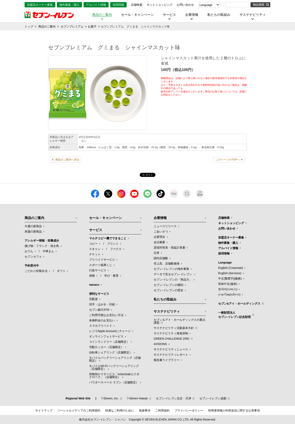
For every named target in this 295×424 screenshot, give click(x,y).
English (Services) (229, 273)
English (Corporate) (230, 267)
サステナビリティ (252, 14)
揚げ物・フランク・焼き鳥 (42, 246)
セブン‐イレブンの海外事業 (171, 268)
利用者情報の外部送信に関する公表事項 (234, 410)
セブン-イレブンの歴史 (168, 290)
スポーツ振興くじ (100, 265)
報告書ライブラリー (166, 360)
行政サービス (97, 270)
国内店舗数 (161, 258)
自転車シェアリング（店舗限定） (110, 352)
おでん (29, 251)
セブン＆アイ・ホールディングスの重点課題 (179, 321)
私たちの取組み (218, 14)
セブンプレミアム (72, 26)
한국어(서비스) (227, 289)
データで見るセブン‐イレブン (173, 274)
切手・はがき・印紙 (102, 304)
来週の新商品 (33, 231)
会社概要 (159, 242)
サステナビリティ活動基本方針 (174, 328)
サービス (169, 14)
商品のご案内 (102, 14)
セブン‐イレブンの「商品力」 (173, 279)
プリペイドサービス (102, 259)
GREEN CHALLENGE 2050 (171, 338)
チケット (95, 254)
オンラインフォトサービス (106, 336)
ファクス (115, 249)
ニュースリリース (165, 226)
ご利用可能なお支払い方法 (106, 315)
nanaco (94, 284)
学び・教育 (111, 275)
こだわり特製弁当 (36, 271)
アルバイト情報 (96, 4)
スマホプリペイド (100, 325)
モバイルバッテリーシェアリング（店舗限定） (115, 359)
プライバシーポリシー (189, 410)
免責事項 (144, 410)
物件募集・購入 (69, 4)
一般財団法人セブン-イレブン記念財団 (234, 315)
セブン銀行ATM (99, 309)
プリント (113, 243)
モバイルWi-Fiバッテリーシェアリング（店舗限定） (114, 367)
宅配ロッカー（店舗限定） (106, 347)
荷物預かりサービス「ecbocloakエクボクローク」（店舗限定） (114, 375)
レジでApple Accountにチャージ (109, 331)
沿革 (156, 252)
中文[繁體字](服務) (230, 278)
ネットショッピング (159, 4)
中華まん (48, 251)
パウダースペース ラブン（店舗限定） (114, 382)
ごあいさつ (161, 231)
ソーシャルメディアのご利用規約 (78, 410)
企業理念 (159, 236)
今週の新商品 (33, 226)
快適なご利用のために (119, 410)
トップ (29, 26)
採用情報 (118, 4)
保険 (92, 275)
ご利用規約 (162, 410)
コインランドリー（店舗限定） (109, 341)
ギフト (61, 271)
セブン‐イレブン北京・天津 (173, 398)
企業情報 (191, 14)
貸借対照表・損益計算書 (169, 247)
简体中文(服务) (227, 283)
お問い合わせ (185, 4)
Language (206, 5)
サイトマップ (43, 410)
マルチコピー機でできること (107, 238)
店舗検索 (136, 4)
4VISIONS (160, 344)
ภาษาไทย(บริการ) (229, 294)
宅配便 (93, 299)
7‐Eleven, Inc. (110, 398)
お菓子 (92, 26)
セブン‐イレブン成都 (212, 398)
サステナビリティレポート (171, 354)
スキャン (95, 249)
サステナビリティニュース (171, 349)
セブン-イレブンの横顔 (168, 284)
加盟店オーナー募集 (40, 4)
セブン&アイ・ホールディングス (239, 303)
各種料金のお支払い (102, 320)
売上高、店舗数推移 (166, 263)
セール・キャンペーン (137, 14)
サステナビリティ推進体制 (171, 333)
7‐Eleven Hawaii (137, 398)
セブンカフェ (33, 256)
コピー (93, 243)
